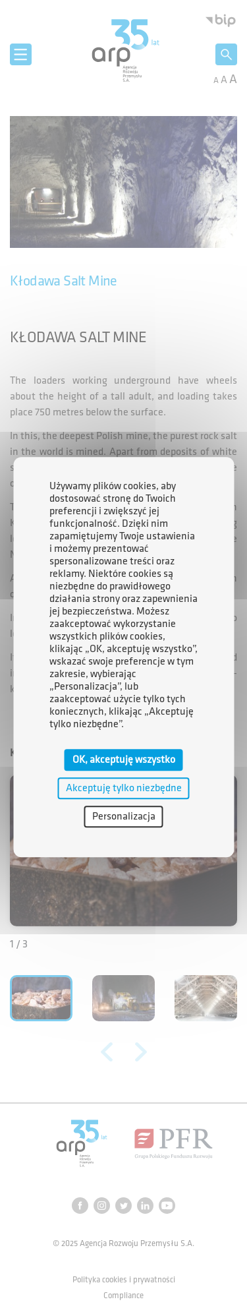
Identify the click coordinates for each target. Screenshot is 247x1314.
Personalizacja (123, 816)
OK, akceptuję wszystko (123, 760)
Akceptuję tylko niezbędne (124, 788)
